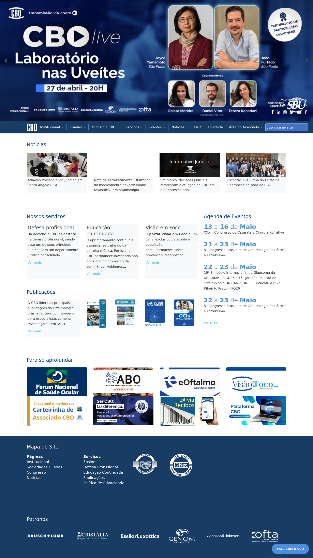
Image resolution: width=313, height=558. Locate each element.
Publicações (94, 477)
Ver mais (35, 262)
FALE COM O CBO (290, 548)
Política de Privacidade (103, 483)
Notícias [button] (178, 127)
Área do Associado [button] (244, 127)
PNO (197, 127)
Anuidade (215, 127)
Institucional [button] (50, 127)
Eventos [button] (156, 127)
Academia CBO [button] (104, 127)
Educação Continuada (103, 472)
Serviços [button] (132, 127)
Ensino (89, 462)
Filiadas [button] (76, 127)
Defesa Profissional (100, 467)
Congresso (36, 472)
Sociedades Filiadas (44, 467)
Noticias (34, 477)
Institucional (38, 462)
